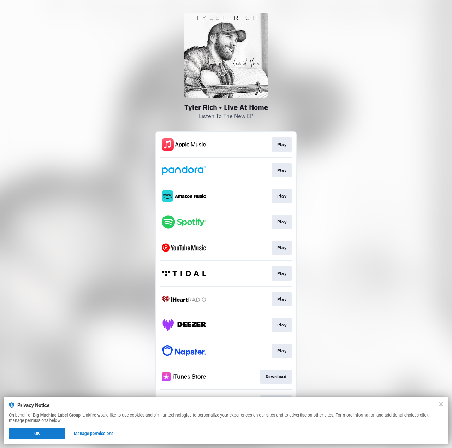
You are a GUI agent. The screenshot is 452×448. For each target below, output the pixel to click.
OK (37, 433)
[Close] (441, 404)
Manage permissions (94, 433)
